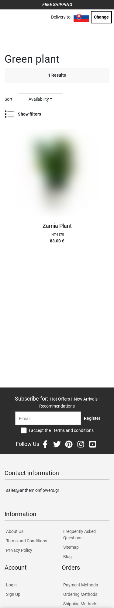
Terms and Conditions (26, 540)
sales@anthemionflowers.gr (32, 490)
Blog (67, 556)
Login (11, 584)
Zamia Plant (57, 226)
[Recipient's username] (48, 418)
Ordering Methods (80, 594)
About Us (14, 531)
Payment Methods (80, 584)
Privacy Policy (19, 550)
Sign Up (13, 594)
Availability (39, 99)
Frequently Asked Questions (79, 534)
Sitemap (71, 547)
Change (101, 17)
